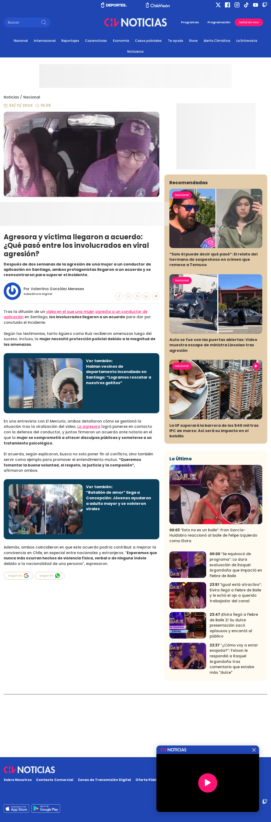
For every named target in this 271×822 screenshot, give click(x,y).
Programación (219, 22)
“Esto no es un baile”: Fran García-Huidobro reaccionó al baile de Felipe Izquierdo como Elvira (213, 598)
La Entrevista (246, 40)
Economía (121, 40)
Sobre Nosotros (18, 780)
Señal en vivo (249, 22)
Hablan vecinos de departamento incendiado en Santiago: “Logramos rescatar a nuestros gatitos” (118, 374)
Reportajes (70, 40)
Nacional (21, 40)
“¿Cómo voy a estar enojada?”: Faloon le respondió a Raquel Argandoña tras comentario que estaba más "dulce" (234, 722)
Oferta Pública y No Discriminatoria (168, 780)
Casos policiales (148, 40)
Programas (190, 22)
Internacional (45, 40)
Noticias (11, 97)
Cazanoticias (96, 40)
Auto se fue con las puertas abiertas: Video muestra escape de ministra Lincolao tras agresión (213, 408)
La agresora (88, 426)
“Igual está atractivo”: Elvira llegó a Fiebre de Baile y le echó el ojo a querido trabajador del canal (236, 655)
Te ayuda (175, 40)
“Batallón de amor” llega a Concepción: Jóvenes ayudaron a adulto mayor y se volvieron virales (118, 500)
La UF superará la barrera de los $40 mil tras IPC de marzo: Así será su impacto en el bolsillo (214, 493)
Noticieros (135, 51)
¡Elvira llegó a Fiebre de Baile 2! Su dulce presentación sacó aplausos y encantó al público (234, 688)
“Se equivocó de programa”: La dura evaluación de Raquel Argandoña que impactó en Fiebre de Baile (236, 627)
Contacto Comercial (54, 780)
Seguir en (18, 575)
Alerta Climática (217, 40)
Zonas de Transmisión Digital (104, 780)
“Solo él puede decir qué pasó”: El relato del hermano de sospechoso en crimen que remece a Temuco (213, 322)
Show (193, 40)
